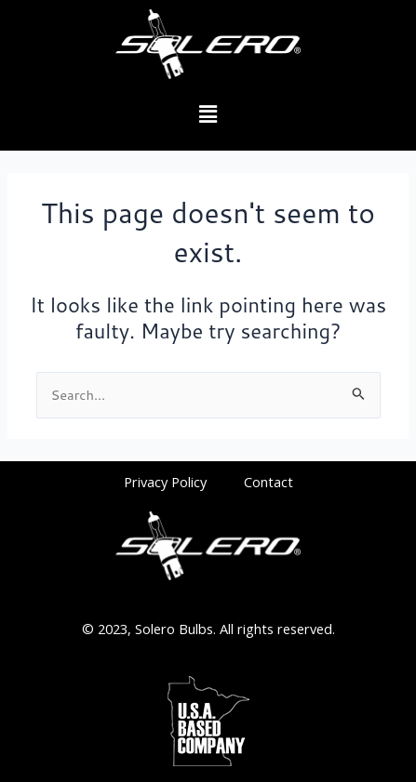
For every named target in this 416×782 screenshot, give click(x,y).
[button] (207, 115)
